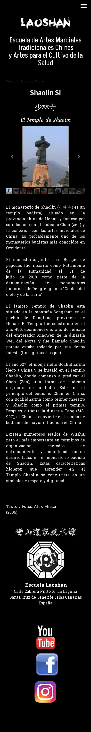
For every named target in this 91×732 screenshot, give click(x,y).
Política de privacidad (22, 713)
